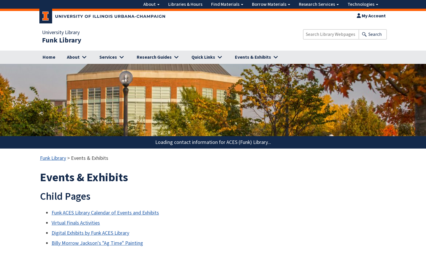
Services (108, 57)
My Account (371, 16)
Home (49, 57)
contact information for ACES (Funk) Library (221, 142)
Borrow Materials (271, 4)
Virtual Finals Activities (76, 223)
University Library (61, 32)
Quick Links (203, 57)
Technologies (363, 4)
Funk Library (61, 40)
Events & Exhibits (253, 57)
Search (375, 34)
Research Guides (154, 57)
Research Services (319, 4)
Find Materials (227, 4)
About (151, 4)
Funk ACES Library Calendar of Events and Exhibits (105, 212)
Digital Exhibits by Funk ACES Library (90, 233)
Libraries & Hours (185, 4)
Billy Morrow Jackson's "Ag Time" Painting (97, 243)
